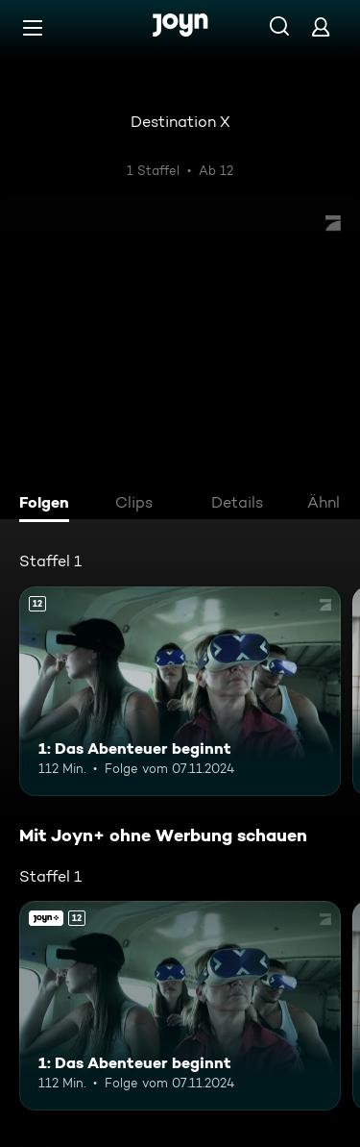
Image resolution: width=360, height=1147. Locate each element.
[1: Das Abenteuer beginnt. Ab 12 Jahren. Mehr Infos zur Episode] (180, 691)
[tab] (49, 504)
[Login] (320, 26)
